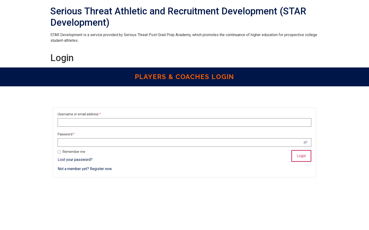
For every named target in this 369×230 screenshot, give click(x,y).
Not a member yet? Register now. (85, 169)
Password (66, 134)
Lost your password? (75, 159)
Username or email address (79, 114)
